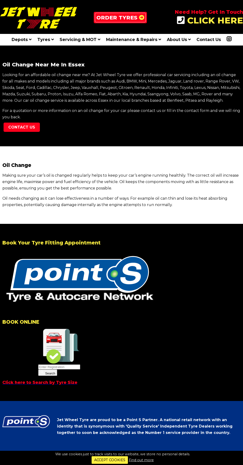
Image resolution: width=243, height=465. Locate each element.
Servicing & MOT (80, 39)
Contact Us (208, 39)
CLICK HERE (210, 20)
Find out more (141, 460)
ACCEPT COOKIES (109, 460)
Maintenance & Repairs (133, 39)
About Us (179, 39)
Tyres (45, 39)
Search (47, 372)
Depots (22, 39)
